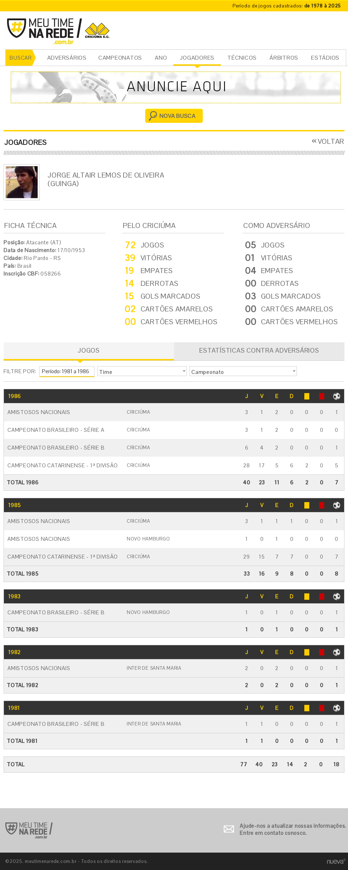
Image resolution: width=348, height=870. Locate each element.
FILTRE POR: (20, 371)
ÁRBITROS (284, 57)
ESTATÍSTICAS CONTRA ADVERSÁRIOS (259, 350)
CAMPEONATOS (120, 57)
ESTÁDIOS (325, 57)
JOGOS (89, 350)
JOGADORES (197, 57)
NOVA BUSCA (177, 116)
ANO (161, 57)
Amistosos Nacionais (38, 412)
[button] (142, 371)
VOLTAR (331, 141)
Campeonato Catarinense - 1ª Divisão (62, 465)
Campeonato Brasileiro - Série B (55, 447)
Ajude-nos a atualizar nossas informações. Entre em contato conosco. (293, 829)
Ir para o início (29, 830)
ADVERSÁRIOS (67, 57)
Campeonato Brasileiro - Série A (55, 429)
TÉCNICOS (242, 57)
